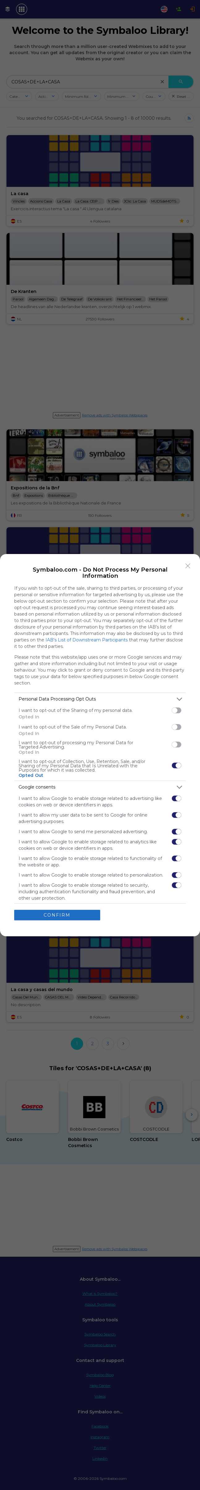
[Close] (188, 566)
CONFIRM (57, 915)
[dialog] (100, 745)
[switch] (176, 710)
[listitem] (100, 699)
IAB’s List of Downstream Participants (86, 640)
